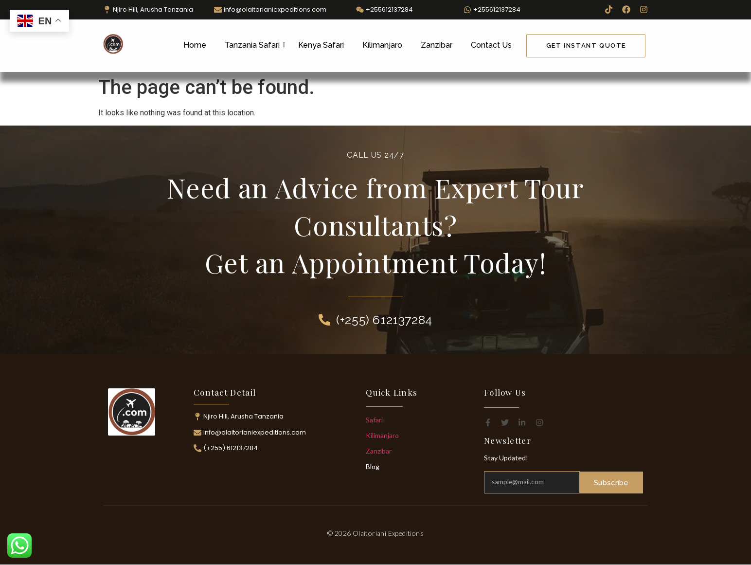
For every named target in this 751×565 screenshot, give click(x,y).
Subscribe (611, 482)
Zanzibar (436, 45)
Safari (374, 420)
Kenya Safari (321, 45)
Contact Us (491, 45)
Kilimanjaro (382, 45)
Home (194, 45)
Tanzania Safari (254, 45)
